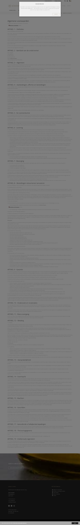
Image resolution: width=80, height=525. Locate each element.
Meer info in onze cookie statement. (21, 523)
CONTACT (56, 14)
